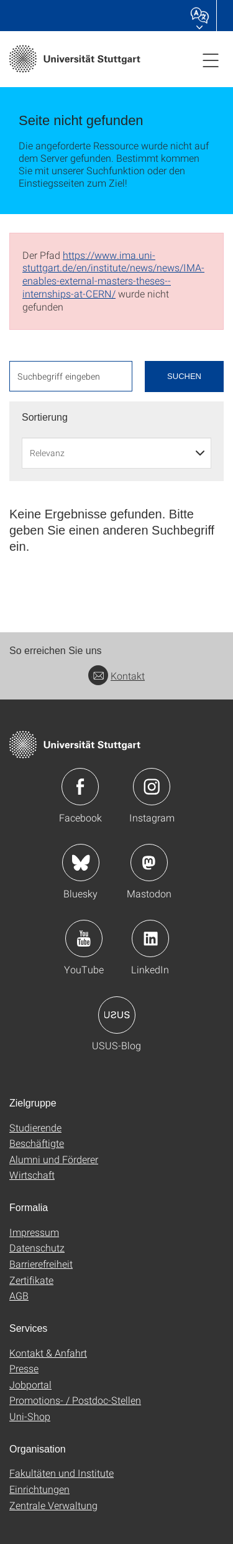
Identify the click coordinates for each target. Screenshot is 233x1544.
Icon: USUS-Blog (116, 1015)
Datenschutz (37, 1247)
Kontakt (116, 675)
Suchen (184, 376)
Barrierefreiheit (41, 1263)
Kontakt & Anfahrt (48, 1352)
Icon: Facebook (80, 786)
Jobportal (30, 1384)
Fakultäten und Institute (61, 1472)
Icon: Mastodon (149, 862)
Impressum (34, 1231)
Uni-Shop (29, 1416)
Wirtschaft (32, 1174)
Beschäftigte (36, 1142)
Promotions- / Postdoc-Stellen (75, 1399)
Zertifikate (31, 1279)
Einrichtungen (39, 1488)
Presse (24, 1368)
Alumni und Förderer (53, 1159)
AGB (19, 1295)
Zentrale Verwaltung (53, 1505)
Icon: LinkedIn (150, 938)
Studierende (35, 1127)
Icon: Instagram (151, 786)
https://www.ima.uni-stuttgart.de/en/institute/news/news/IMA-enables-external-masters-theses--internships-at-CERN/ (113, 274)
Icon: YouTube (84, 938)
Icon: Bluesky (80, 862)
